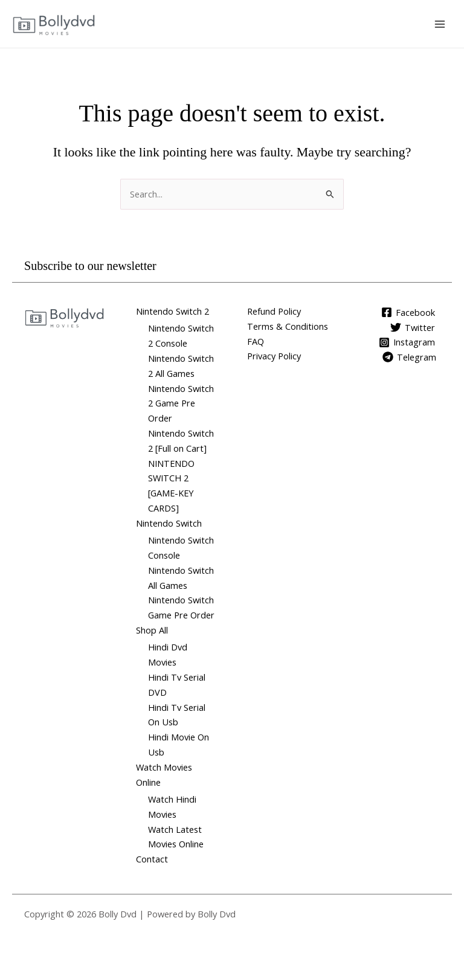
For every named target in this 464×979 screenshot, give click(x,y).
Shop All (152, 630)
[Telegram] (409, 356)
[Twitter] (413, 327)
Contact (152, 859)
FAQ (255, 341)
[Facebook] (408, 312)
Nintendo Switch (169, 523)
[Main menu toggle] (440, 23)
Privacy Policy (274, 356)
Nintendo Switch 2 (172, 311)
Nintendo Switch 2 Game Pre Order (181, 403)
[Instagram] (407, 342)
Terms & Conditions (287, 326)
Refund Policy (274, 311)
